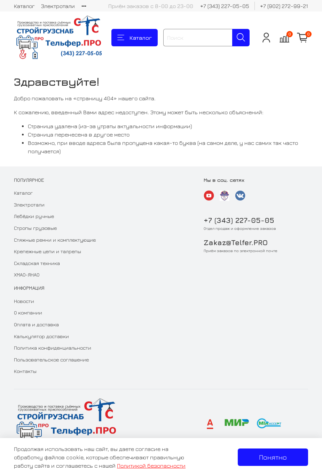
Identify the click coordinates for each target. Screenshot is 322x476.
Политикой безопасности (151, 465)
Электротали (58, 6)
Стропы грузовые (35, 228)
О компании (28, 312)
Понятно (273, 457)
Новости (24, 301)
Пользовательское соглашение (51, 359)
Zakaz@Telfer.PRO (236, 242)
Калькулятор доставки (41, 336)
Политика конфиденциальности (52, 348)
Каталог (24, 6)
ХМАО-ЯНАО (26, 275)
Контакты (25, 371)
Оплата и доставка (36, 324)
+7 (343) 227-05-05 (224, 6)
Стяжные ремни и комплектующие (55, 240)
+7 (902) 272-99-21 (284, 6)
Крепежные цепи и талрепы (47, 251)
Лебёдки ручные (34, 216)
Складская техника (37, 263)
